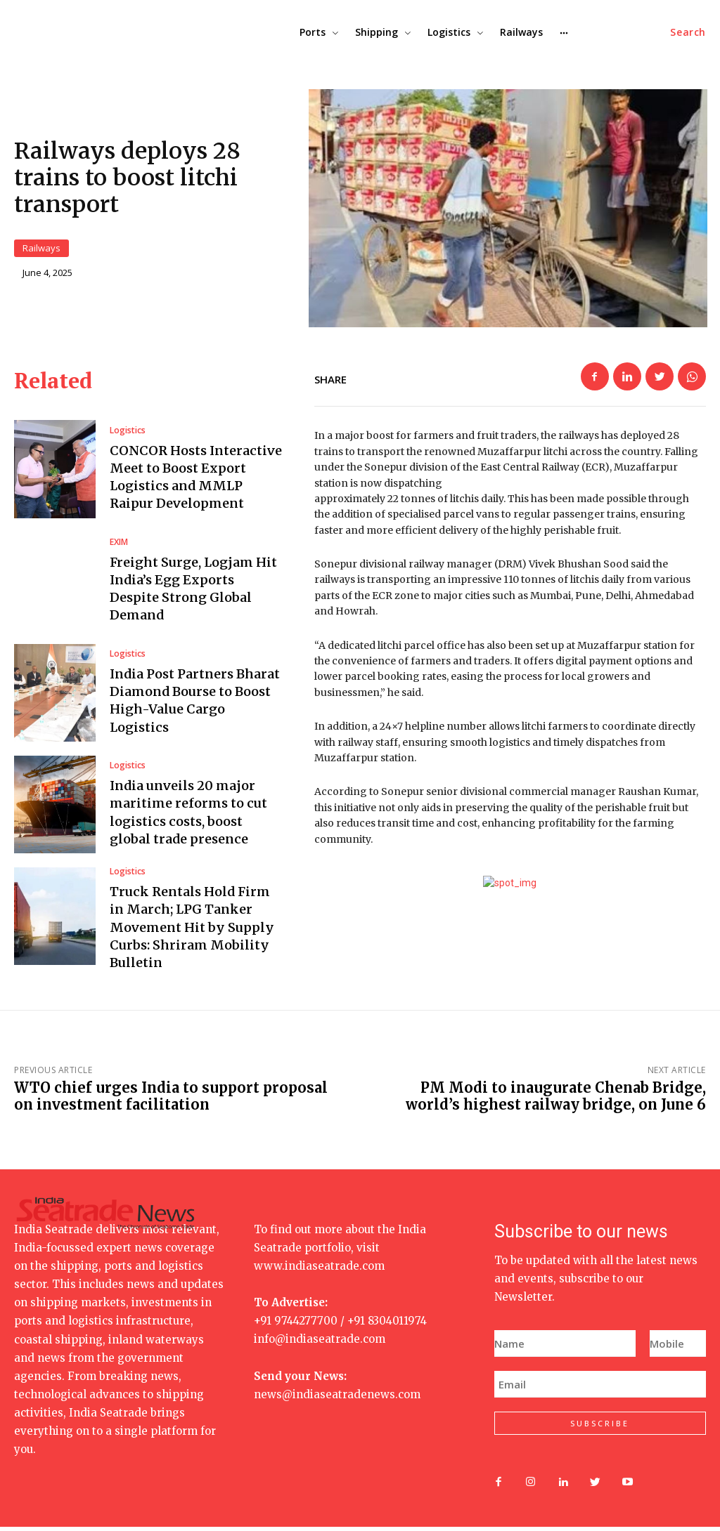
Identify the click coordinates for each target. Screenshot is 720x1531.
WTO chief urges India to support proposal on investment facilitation (171, 1100)
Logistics (128, 435)
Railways (41, 250)
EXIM (119, 546)
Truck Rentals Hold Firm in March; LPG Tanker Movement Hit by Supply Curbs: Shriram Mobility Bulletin (192, 931)
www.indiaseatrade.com (319, 1270)
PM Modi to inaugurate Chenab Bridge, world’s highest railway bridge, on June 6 (556, 1100)
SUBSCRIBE (599, 1428)
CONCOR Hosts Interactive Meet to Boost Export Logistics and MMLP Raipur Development (196, 481)
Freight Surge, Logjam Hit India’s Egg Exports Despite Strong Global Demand (193, 593)
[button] (688, 32)
